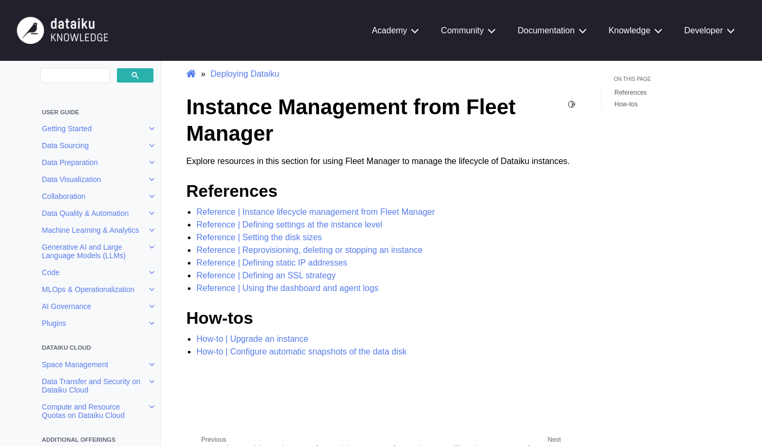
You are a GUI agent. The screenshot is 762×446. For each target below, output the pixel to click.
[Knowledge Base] (62, 29)
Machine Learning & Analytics (90, 230)
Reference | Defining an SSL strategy (265, 275)
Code (50, 272)
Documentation (546, 30)
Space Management (75, 364)
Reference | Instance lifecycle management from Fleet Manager (315, 211)
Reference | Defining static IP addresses (271, 262)
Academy (389, 30)
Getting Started (67, 128)
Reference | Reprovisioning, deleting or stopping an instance (309, 249)
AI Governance (66, 306)
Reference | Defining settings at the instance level (289, 224)
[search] (74, 75)
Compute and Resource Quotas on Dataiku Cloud (83, 411)
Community (462, 30)
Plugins (54, 323)
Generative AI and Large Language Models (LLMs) (84, 251)
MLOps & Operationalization (88, 289)
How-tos (626, 104)
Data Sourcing (65, 145)
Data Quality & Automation (85, 213)
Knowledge (629, 30)
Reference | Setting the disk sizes (259, 237)
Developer (703, 30)
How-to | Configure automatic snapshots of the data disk (301, 351)
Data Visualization (71, 179)
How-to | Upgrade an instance (252, 338)
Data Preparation (70, 162)
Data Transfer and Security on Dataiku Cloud (91, 385)
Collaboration (64, 196)
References (630, 92)
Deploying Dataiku (245, 73)
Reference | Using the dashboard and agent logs (287, 288)
